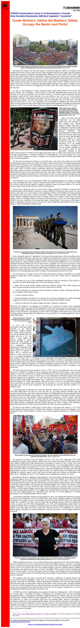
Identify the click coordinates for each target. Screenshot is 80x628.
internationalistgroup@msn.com (20, 622)
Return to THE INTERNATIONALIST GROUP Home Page (45, 624)
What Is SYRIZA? (51, 614)
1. (13, 614)
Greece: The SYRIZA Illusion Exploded (29, 614)
